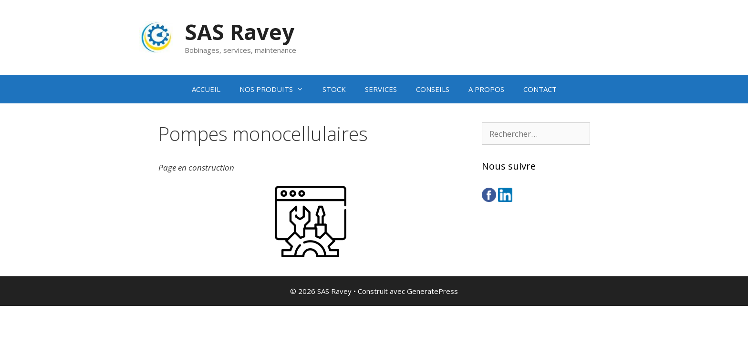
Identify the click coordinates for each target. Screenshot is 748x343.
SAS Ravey (239, 31)
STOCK (334, 89)
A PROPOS (486, 89)
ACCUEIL (206, 89)
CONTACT (540, 89)
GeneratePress (432, 291)
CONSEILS (432, 89)
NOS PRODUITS (276, 89)
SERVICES (381, 89)
